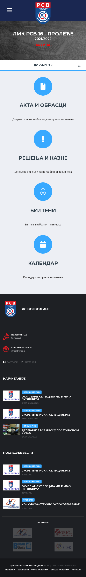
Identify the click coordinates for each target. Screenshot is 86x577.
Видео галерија (60, 570)
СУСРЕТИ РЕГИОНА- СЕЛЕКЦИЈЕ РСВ (46, 414)
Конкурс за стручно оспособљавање (50, 504)
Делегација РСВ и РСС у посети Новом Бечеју (50, 431)
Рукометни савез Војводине (26, 565)
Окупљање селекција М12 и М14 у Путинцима (46, 398)
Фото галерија (39, 570)
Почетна (10, 570)
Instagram (28, 362)
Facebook (10, 362)
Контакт (76, 570)
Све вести (23, 570)
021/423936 (16, 338)
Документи (43, 65)
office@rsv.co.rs (18, 351)
